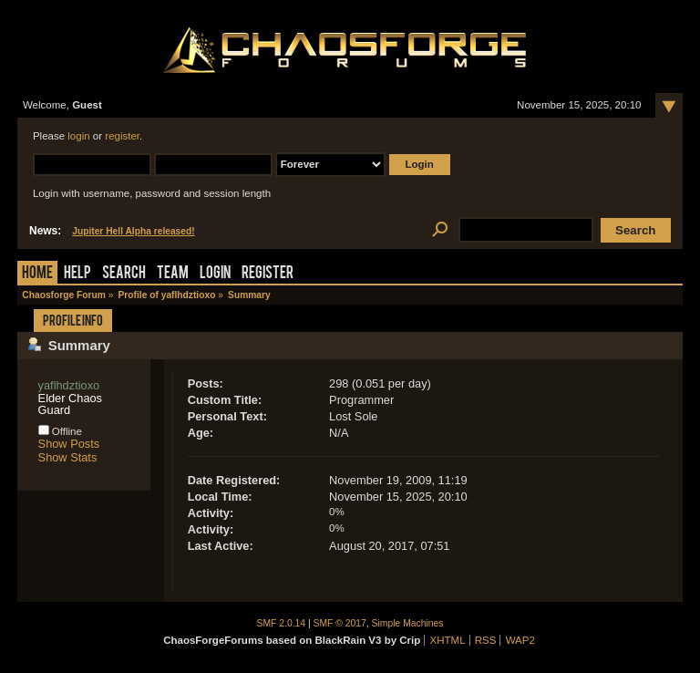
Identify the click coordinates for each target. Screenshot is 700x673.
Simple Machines (408, 623)
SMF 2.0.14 (281, 623)
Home (37, 274)
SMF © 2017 (340, 623)
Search (124, 274)
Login (215, 274)
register (122, 135)
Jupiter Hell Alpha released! (133, 231)
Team (173, 274)
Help (77, 274)
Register (267, 274)
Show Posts (69, 443)
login (78, 135)
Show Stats (68, 457)
